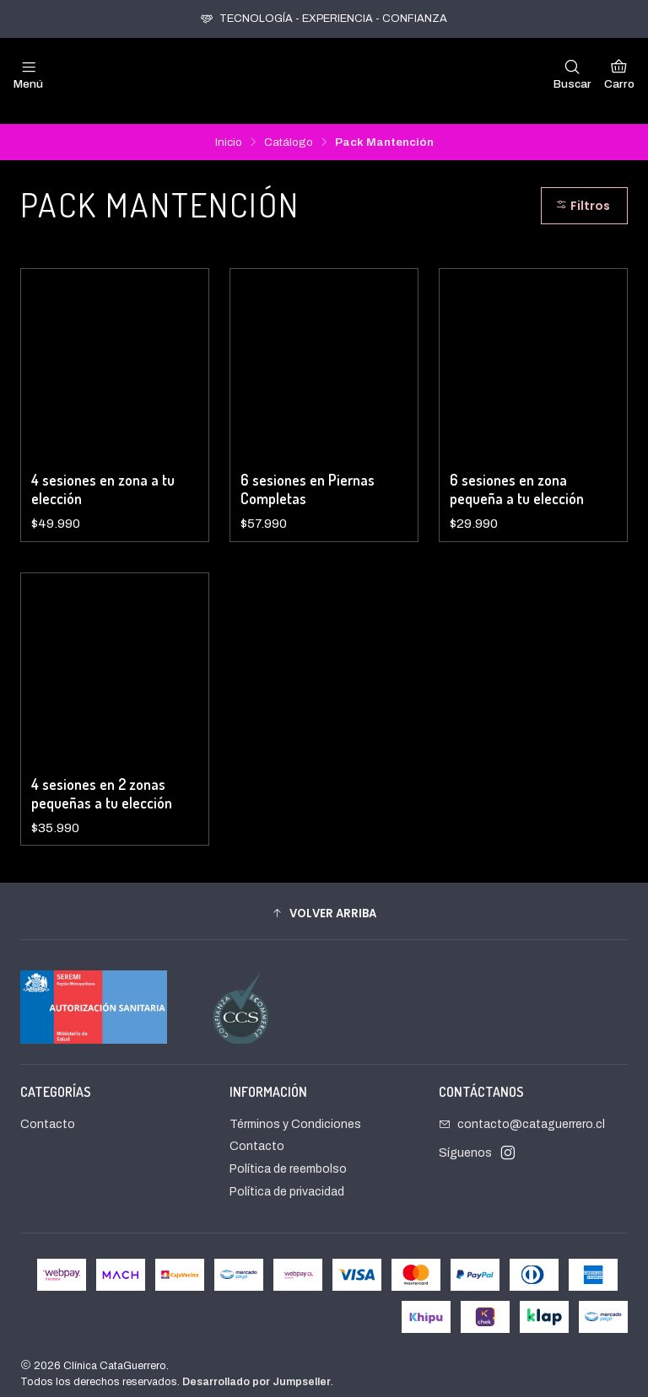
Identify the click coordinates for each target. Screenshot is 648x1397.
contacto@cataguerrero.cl (522, 1110)
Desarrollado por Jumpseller (256, 1368)
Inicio (228, 129)
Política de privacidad (287, 1178)
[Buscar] (572, 74)
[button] (324, 899)
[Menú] (28, 74)
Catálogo (288, 129)
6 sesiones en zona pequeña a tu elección (517, 475)
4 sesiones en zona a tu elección (103, 475)
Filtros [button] (582, 192)
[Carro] (619, 74)
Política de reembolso (288, 1155)
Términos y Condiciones (295, 1110)
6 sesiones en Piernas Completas (307, 475)
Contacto (47, 1110)
